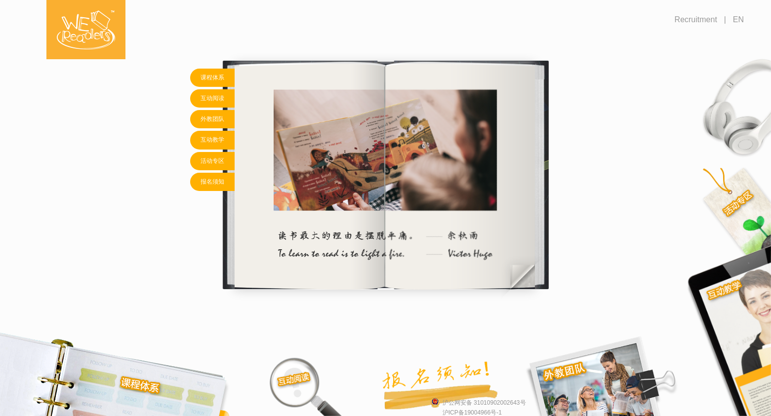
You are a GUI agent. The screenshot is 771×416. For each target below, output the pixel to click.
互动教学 (212, 139)
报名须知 (212, 181)
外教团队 (212, 118)
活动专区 (212, 160)
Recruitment (696, 19)
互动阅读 (212, 98)
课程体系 (212, 77)
